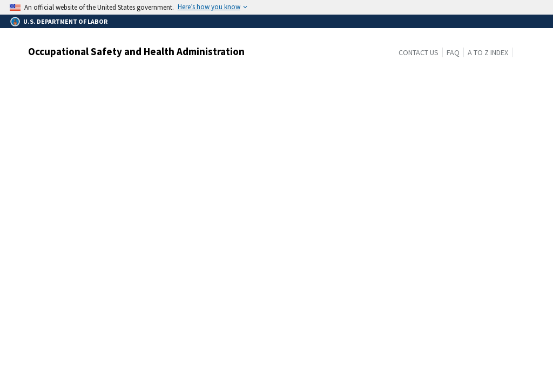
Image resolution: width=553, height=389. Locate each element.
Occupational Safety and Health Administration (136, 51)
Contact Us (419, 52)
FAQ (453, 52)
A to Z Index (488, 52)
